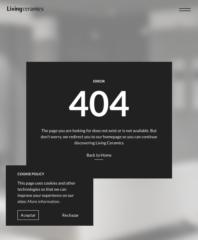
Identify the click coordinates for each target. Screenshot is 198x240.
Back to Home (99, 155)
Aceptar (28, 215)
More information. (44, 201)
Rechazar (70, 215)
